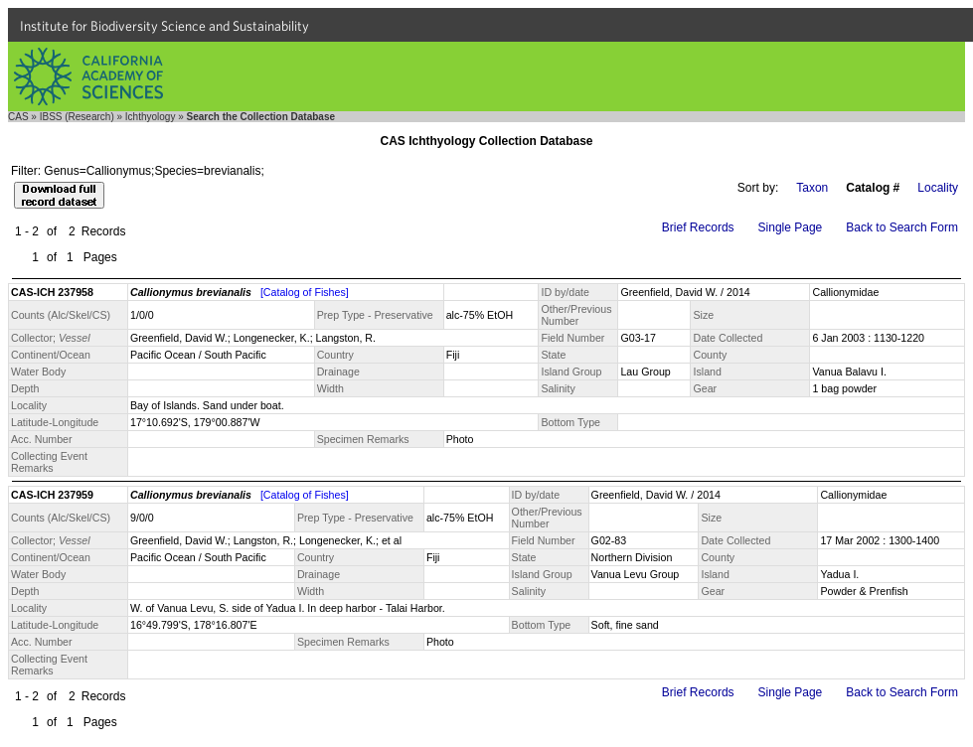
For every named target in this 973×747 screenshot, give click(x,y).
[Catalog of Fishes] (304, 292)
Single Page (790, 227)
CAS (18, 116)
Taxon (812, 188)
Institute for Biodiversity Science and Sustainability (164, 26)
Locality (937, 188)
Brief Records (698, 227)
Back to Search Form (902, 227)
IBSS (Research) (77, 116)
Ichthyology (150, 116)
